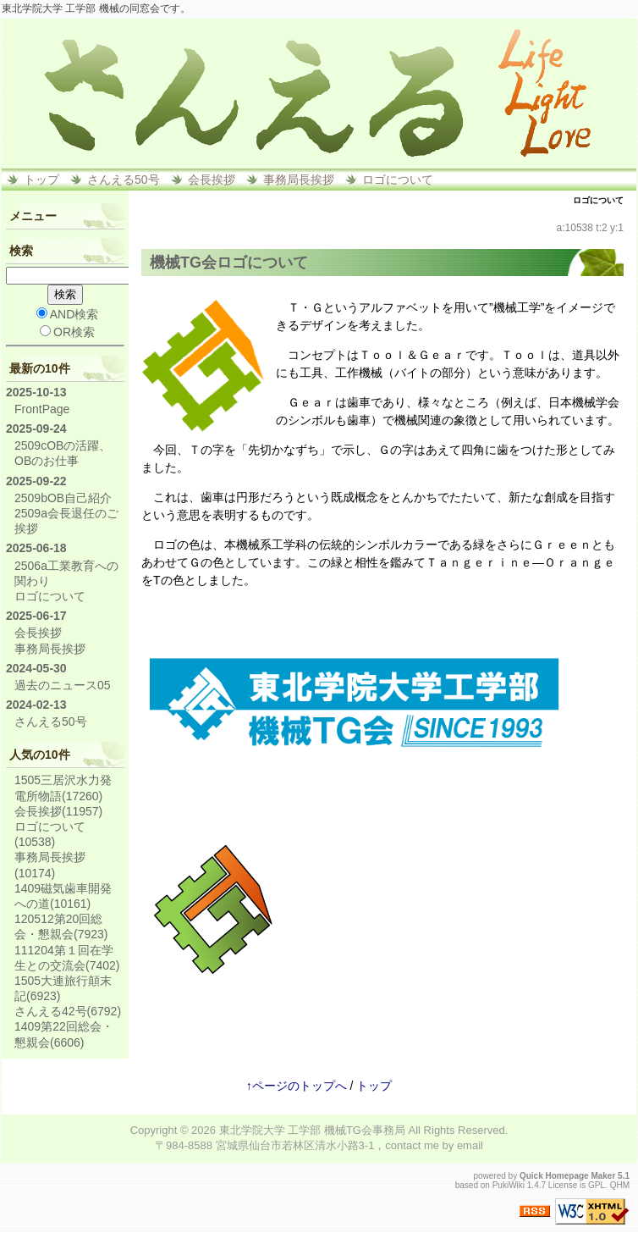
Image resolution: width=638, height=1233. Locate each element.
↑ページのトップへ (296, 1085)
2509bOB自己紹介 (63, 498)
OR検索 (67, 332)
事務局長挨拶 (298, 179)
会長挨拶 (211, 179)
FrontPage (41, 409)
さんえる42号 (67, 1011)
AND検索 (67, 314)
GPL (596, 1185)
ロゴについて (397, 179)
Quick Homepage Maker (567, 1175)
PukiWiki (508, 1185)
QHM (620, 1185)
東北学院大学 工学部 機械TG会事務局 (312, 1130)
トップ (41, 179)
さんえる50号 (123, 179)
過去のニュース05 (62, 685)
